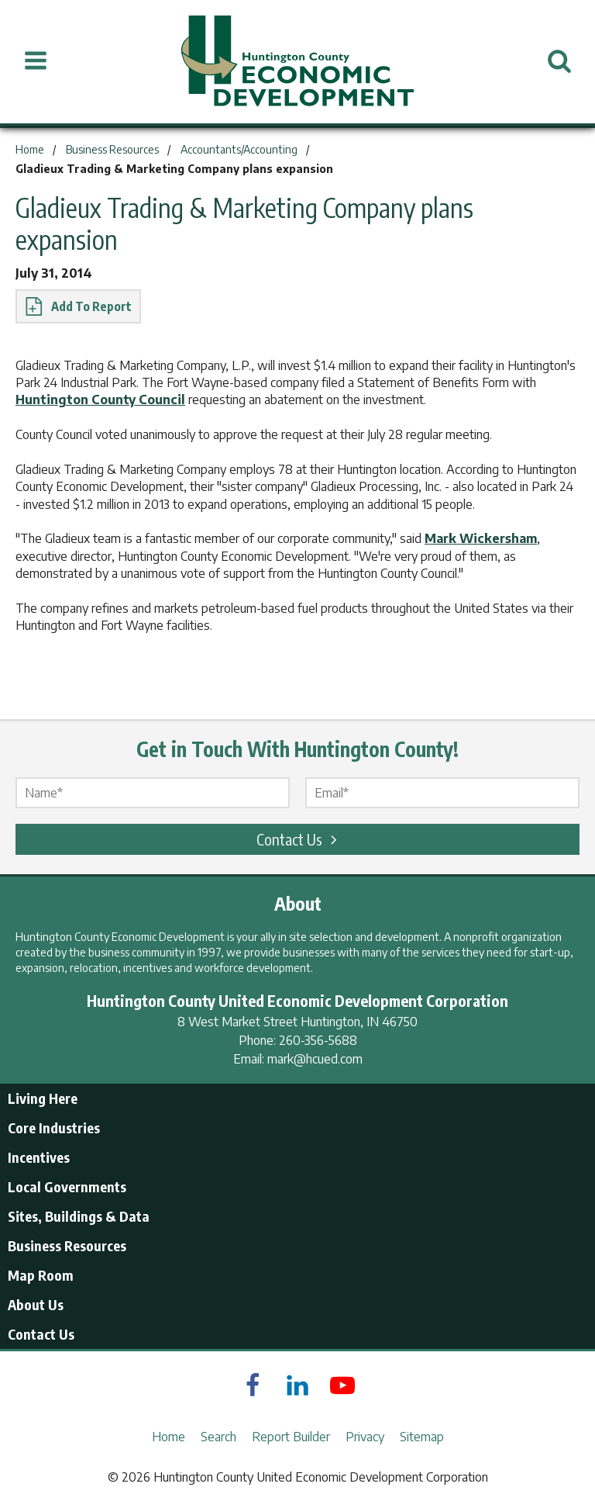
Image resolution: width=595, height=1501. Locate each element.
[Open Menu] (35, 61)
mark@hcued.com (315, 1059)
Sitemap (422, 1436)
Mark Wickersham (481, 538)
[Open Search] (559, 61)
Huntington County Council (100, 399)
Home (168, 1436)
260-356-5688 (318, 1040)
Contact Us (299, 839)
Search (218, 1436)
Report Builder (291, 1436)
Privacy (365, 1436)
